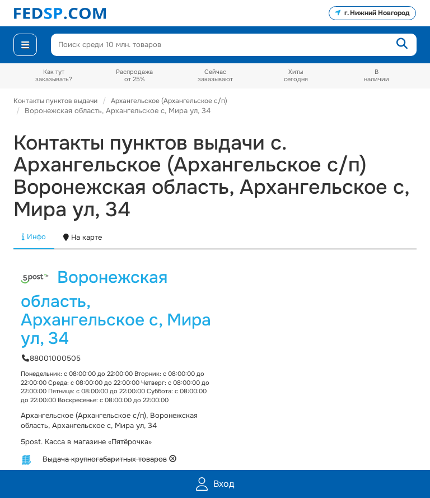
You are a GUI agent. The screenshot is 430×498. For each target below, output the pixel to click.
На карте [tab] (82, 237)
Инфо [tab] (34, 236)
